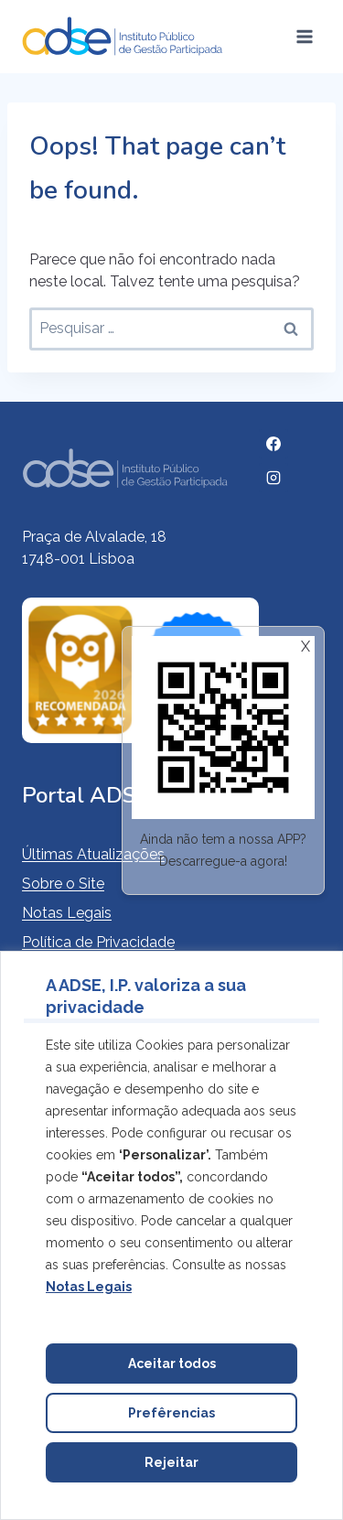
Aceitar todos (172, 1363)
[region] (171, 1235)
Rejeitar (171, 1462)
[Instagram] (273, 477)
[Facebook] (273, 443)
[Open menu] (304, 36)
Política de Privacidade (98, 942)
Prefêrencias (171, 1413)
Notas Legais (67, 913)
